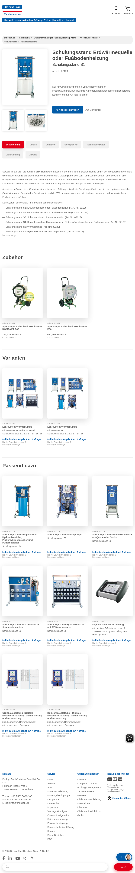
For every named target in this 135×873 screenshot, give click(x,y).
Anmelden (116, 10)
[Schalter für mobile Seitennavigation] (123, 867)
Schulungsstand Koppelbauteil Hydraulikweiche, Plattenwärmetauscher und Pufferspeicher (19, 538)
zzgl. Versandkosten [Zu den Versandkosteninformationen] (115, 786)
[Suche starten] (7, 867)
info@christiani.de (19, 803)
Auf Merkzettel (93, 109)
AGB (49, 787)
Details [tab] (33, 144)
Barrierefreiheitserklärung (60, 827)
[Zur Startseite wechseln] (12, 6)
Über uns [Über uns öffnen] (82, 807)
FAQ (49, 839)
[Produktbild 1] (13, 112)
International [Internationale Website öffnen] (83, 803)
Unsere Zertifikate (119, 798)
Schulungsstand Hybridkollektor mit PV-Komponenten (65, 626)
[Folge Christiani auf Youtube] (17, 858)
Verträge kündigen (57, 811)
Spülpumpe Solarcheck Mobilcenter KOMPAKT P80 (17, 327)
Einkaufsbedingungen (58, 823)
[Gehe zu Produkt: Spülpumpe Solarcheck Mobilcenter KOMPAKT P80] (22, 293)
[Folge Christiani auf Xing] (24, 858)
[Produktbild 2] (36, 112)
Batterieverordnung (57, 819)
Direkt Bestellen (55, 835)
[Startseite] (9, 38)
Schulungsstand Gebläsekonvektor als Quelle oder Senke (112, 536)
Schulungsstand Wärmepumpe (64, 534)
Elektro (47, 20)
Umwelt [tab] (33, 154)
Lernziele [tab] (50, 144)
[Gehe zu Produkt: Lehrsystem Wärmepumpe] (22, 393)
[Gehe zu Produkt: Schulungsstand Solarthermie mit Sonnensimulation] (22, 591)
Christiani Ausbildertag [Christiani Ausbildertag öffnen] (89, 799)
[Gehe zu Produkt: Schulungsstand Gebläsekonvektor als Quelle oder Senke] (112, 501)
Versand (51, 783)
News (50, 779)
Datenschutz (54, 803)
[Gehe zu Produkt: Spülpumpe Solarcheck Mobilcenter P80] (67, 293)
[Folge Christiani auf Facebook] (3, 858)
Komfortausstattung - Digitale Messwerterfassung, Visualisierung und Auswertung (67, 715)
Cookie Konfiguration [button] (58, 815)
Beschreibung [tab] (13, 144)
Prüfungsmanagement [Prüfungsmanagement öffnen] (89, 787)
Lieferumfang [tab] (13, 154)
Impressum (53, 807)
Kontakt (51, 831)
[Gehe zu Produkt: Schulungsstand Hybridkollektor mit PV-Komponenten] (67, 591)
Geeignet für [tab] (70, 144)
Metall (56, 20)
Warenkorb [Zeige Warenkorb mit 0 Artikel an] (128, 10)
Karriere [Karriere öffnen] (81, 779)
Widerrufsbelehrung (57, 791)
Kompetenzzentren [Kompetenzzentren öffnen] (87, 783)
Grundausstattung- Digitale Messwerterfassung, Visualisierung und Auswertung (22, 715)
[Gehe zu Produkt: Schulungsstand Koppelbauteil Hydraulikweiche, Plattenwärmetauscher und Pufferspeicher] (22, 501)
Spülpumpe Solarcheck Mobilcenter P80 (60, 327)
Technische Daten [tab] (96, 144)
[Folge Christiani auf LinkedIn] (10, 858)
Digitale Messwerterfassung (108, 624)
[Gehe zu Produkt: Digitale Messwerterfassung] (112, 591)
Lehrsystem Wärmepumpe (17, 426)
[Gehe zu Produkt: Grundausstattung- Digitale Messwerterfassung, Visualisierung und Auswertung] (22, 679)
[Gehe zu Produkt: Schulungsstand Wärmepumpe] (67, 501)
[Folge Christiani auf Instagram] (31, 858)
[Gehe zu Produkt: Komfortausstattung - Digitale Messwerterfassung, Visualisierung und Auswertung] (67, 679)
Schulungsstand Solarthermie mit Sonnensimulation (21, 626)
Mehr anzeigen (10, 235)
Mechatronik (68, 20)
